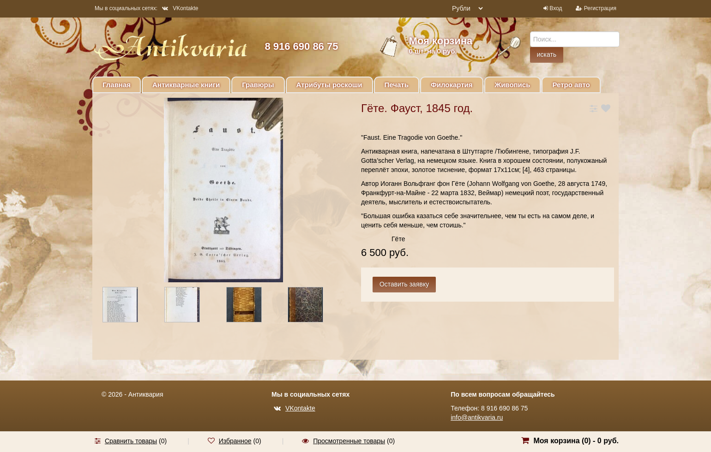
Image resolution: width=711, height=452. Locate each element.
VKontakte (180, 8)
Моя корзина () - (576, 441)
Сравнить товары (131, 441)
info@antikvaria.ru (477, 417)
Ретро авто (571, 85)
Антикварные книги (186, 85)
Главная (116, 85)
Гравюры (258, 85)
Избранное (235, 441)
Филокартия (452, 85)
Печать (397, 85)
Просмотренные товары (349, 441)
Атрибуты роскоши (329, 85)
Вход (555, 8)
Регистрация (600, 8)
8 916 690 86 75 (301, 46)
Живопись (512, 85)
